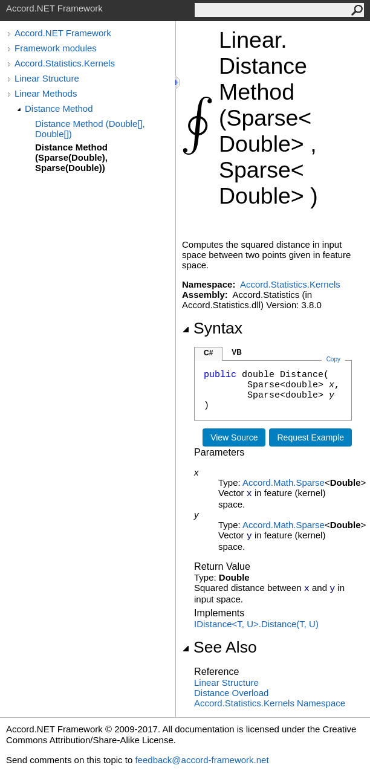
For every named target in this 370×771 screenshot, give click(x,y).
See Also (219, 647)
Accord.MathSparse (283, 482)
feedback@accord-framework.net (201, 760)
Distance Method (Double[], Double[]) (90, 128)
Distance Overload (231, 693)
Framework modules (56, 48)
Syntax (212, 328)
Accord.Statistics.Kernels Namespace (269, 703)
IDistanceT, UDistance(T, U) (256, 624)
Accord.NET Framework (63, 33)
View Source (234, 437)
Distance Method (59, 108)
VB (237, 352)
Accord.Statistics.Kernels (65, 63)
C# (208, 353)
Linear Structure (47, 78)
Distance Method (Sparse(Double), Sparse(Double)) (71, 157)
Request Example (310, 437)
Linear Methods (46, 93)
